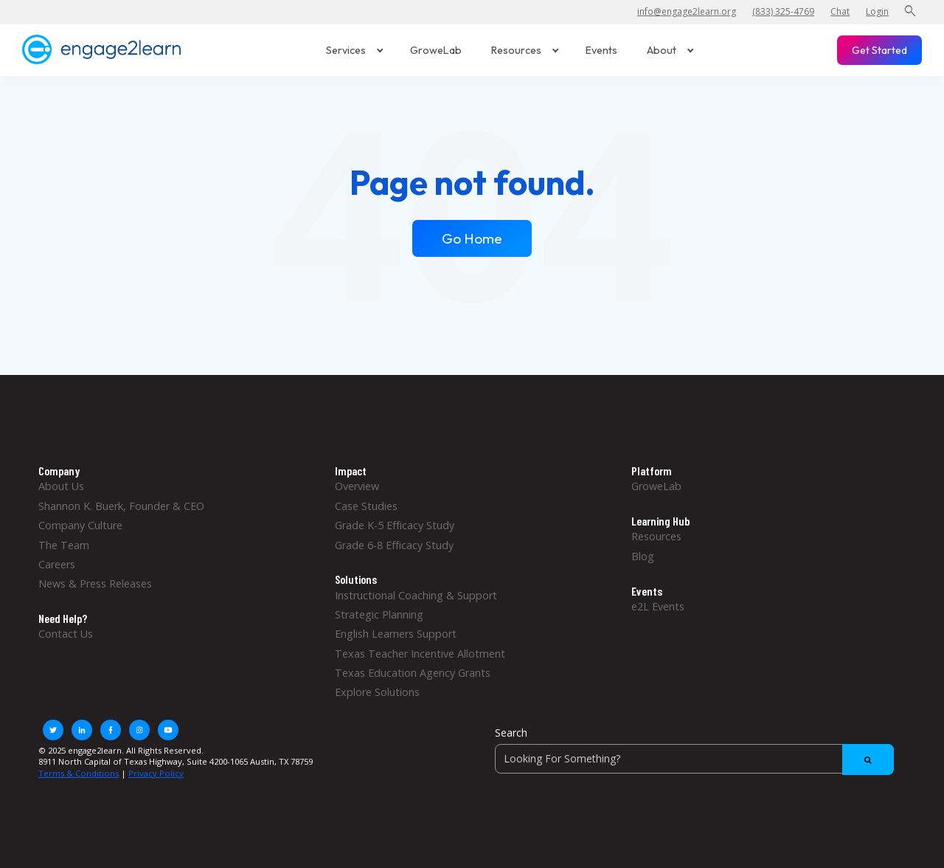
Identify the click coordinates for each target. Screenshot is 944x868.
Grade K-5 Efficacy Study (394, 525)
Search (511, 733)
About (670, 50)
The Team (63, 545)
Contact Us (65, 634)
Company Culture (80, 525)
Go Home (472, 238)
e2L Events (657, 606)
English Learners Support (396, 634)
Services (355, 50)
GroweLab (436, 50)
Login (877, 11)
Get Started (879, 50)
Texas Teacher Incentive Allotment (420, 654)
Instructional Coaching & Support (416, 595)
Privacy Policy (156, 773)
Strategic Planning (379, 614)
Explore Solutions (377, 692)
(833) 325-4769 (783, 11)
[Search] (694, 759)
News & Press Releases (95, 583)
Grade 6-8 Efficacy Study (394, 545)
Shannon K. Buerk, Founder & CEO (121, 506)
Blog (642, 556)
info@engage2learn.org (686, 11)
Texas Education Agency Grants (412, 673)
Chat (840, 11)
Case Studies (366, 506)
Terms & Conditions (78, 773)
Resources (525, 50)
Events (601, 50)
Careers (56, 564)
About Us (61, 486)
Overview (357, 486)
